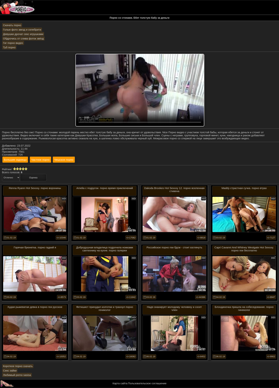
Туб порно (9, 47)
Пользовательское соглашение (147, 383)
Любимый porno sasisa (17, 374)
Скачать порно (12, 25)
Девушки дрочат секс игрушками (23, 34)
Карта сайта (120, 383)
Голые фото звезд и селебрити (22, 29)
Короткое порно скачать (18, 366)
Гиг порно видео (13, 42)
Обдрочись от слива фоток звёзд (23, 38)
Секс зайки (10, 370)
